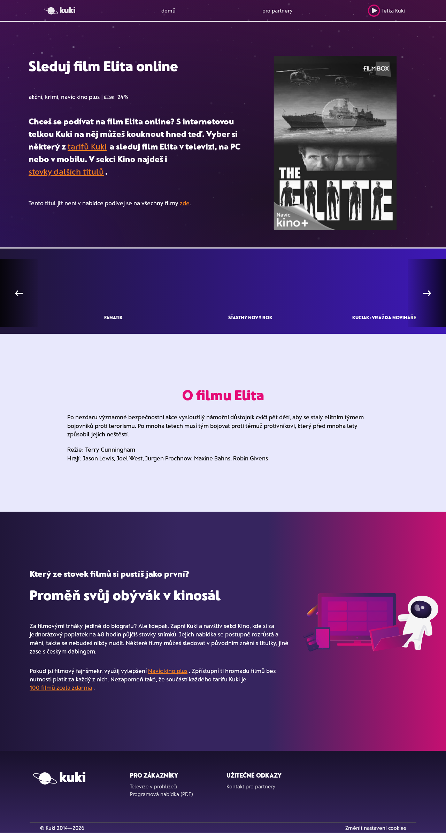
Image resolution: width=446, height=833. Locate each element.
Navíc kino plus (167, 670)
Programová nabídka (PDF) (161, 794)
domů (168, 10)
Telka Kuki (386, 11)
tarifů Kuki (87, 146)
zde (185, 202)
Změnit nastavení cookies (375, 828)
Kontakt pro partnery (250, 786)
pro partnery (277, 10)
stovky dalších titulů (66, 171)
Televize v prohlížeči (153, 786)
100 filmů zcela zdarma (61, 687)
